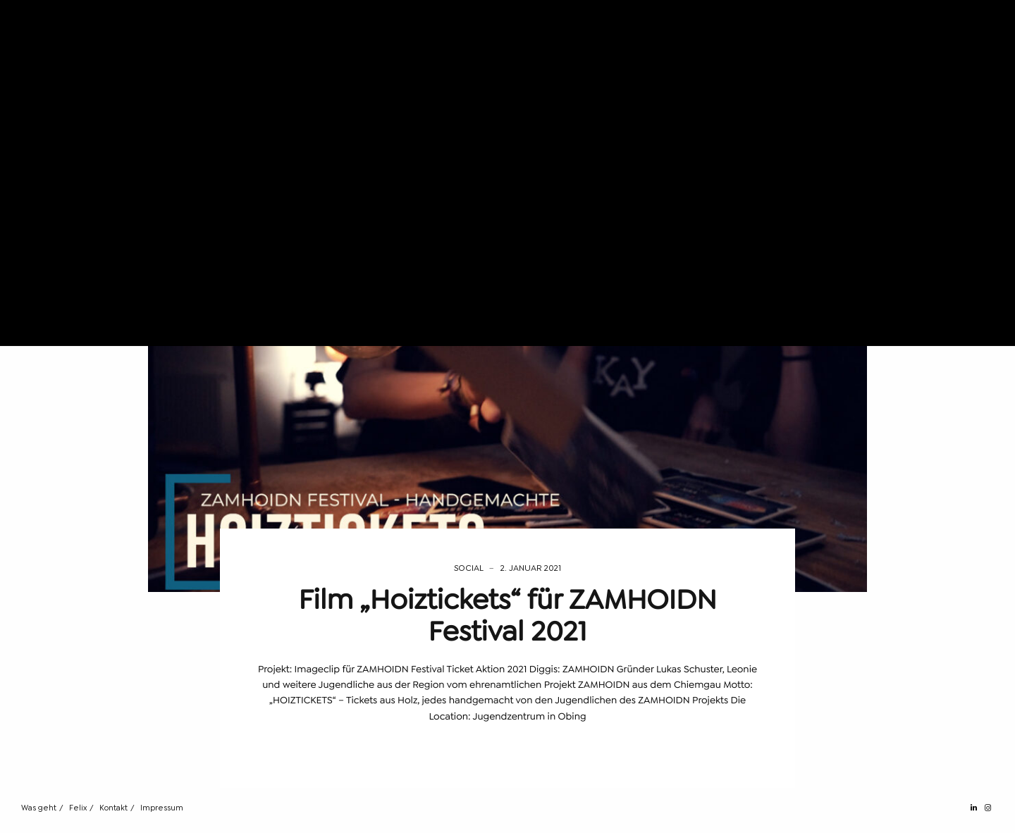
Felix (78, 808)
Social (469, 568)
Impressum (161, 808)
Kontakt (113, 808)
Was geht (38, 808)
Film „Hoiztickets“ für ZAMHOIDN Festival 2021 (507, 615)
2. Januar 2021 (530, 568)
